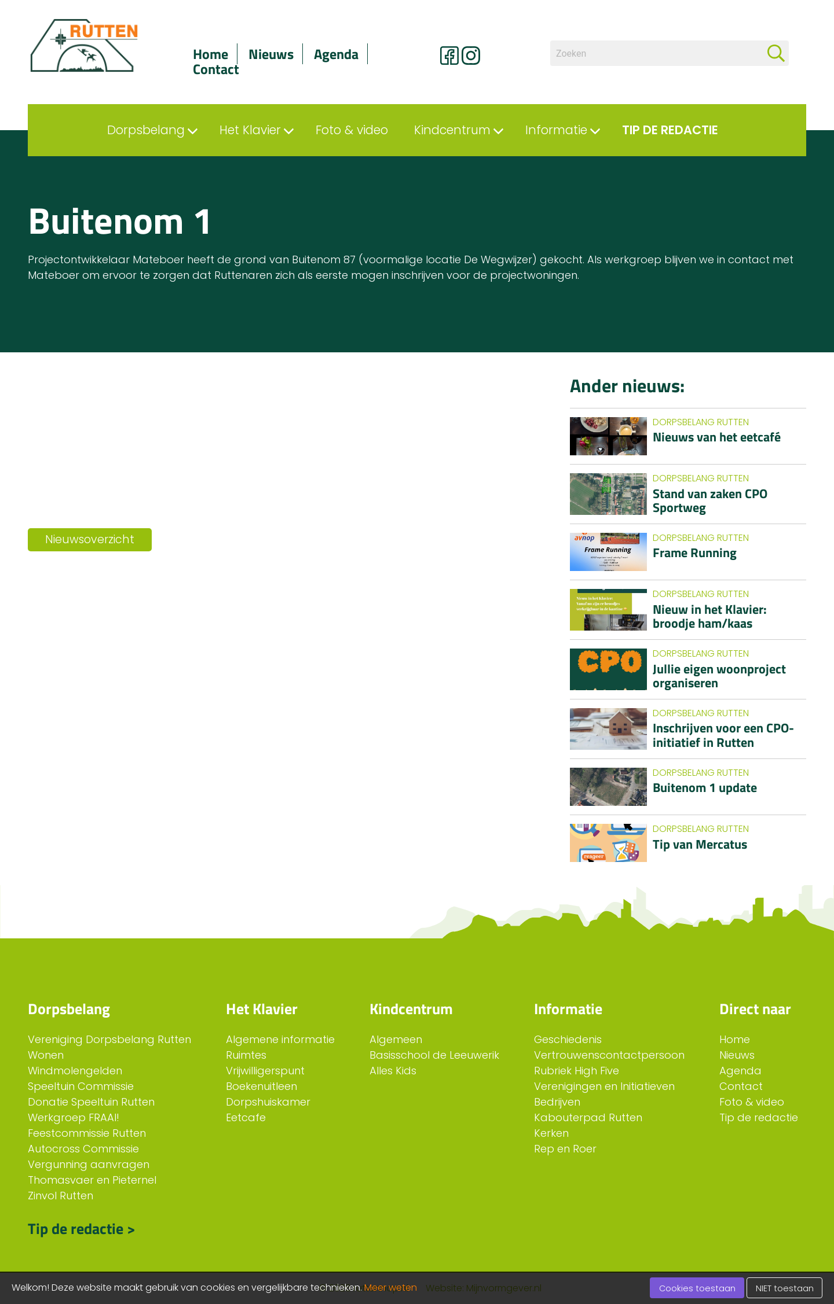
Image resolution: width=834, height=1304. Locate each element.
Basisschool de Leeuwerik (434, 1055)
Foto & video (751, 1102)
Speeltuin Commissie (81, 1086)
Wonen (46, 1055)
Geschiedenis (568, 1039)
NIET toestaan (785, 1288)
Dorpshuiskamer (268, 1102)
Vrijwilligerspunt (265, 1070)
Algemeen (396, 1039)
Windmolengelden (75, 1070)
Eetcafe (246, 1117)
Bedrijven (557, 1102)
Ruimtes (246, 1055)
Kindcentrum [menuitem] (452, 129)
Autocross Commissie (83, 1148)
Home (210, 53)
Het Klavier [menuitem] (250, 129)
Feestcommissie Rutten (87, 1133)
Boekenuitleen (261, 1086)
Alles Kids (393, 1070)
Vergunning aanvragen (88, 1164)
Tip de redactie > (82, 1227)
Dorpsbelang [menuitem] (146, 129)
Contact (216, 68)
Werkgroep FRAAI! (73, 1117)
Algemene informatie (280, 1039)
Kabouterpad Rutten (588, 1117)
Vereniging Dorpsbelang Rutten (109, 1039)
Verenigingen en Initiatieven (604, 1086)
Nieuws (271, 53)
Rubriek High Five (576, 1070)
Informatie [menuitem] (556, 129)
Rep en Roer (565, 1148)
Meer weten (390, 1287)
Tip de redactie (758, 1117)
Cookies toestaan (697, 1288)
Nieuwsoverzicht (89, 539)
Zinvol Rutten (60, 1195)
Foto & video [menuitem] (352, 129)
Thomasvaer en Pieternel (92, 1180)
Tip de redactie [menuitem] (670, 129)
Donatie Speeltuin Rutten (91, 1102)
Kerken (551, 1133)
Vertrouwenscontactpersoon (609, 1055)
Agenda (336, 53)
